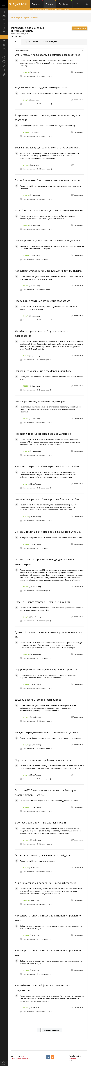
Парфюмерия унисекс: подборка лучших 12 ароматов (46, 669)
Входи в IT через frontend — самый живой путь (43, 602)
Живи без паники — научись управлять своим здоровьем (49, 210)
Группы (51, 2)
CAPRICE (26, 165)
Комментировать (29, 76)
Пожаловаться (78, 72)
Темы (16, 41)
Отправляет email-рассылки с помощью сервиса (49, 9)
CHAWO (26, 72)
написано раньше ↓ (52, 1030)
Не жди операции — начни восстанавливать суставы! (46, 732)
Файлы (36, 41)
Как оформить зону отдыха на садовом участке (42, 401)
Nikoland (72, 1058)
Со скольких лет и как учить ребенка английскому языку (48, 531)
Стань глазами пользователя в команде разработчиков (47, 54)
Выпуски (37, 2)
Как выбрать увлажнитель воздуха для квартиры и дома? (48, 270)
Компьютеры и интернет (20, 18)
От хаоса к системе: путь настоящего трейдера (42, 855)
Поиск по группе (50, 41)
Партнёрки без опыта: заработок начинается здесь (45, 760)
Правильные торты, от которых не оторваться (42, 300)
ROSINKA (26, 132)
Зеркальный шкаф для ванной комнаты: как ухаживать (47, 147)
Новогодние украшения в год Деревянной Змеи (43, 371)
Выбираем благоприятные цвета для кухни (40, 822)
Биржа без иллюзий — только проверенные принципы (47, 180)
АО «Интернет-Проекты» (20, 1057)
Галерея (26, 41)
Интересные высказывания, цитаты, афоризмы (27, 29)
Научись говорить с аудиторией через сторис (42, 87)
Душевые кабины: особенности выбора (38, 699)
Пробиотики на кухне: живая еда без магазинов (43, 433)
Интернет (34, 18)
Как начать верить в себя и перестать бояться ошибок (47, 466)
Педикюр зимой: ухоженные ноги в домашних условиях (47, 240)
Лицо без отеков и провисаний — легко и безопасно (45, 883)
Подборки (65, 2)
